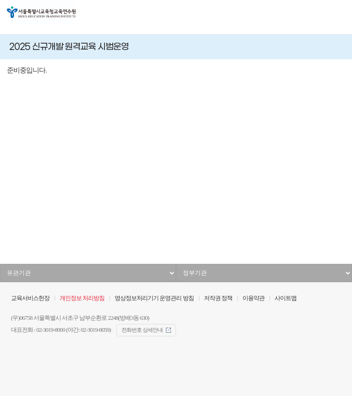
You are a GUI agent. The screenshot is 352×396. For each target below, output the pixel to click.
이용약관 (253, 298)
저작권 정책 (218, 298)
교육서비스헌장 (30, 298)
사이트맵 (286, 298)
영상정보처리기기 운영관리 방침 (154, 298)
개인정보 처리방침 (82, 298)
